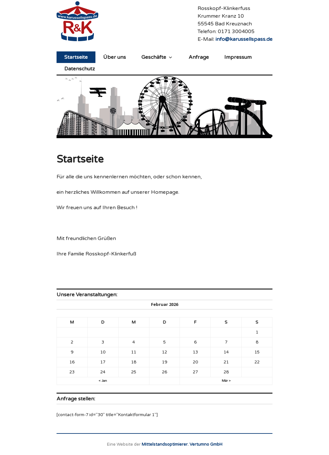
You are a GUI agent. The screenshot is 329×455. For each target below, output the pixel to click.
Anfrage (199, 57)
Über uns (114, 57)
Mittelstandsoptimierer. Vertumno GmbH (182, 444)
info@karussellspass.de (244, 39)
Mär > (226, 381)
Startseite (76, 57)
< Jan (103, 381)
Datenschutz (79, 69)
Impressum (238, 57)
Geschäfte (153, 57)
